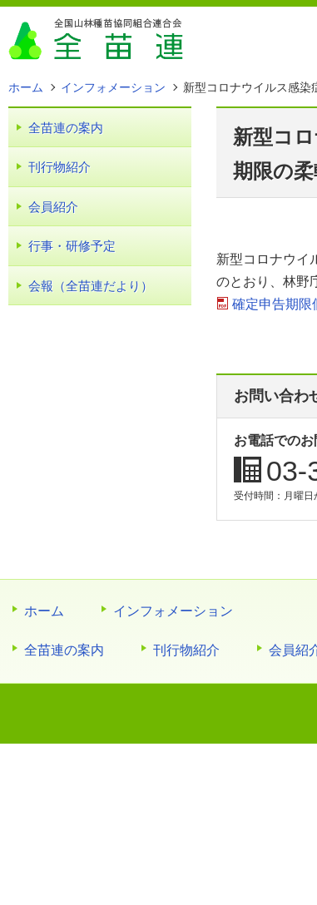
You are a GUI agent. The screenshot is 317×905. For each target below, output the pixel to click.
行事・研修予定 (72, 246)
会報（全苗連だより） (90, 286)
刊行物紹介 (59, 167)
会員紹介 (53, 207)
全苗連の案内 (65, 128)
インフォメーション (173, 611)
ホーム (44, 611)
